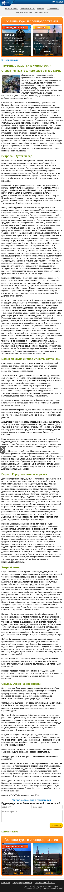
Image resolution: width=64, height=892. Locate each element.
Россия (38, 856)
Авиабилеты (27, 8)
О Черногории (9, 60)
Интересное (41, 12)
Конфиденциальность (22, 883)
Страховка (53, 8)
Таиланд (8, 34)
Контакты (57, 2)
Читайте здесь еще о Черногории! (32, 800)
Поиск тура (11, 8)
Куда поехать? (24, 12)
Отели (40, 8)
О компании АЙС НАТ (45, 883)
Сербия (8, 853)
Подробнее (18, 873)
